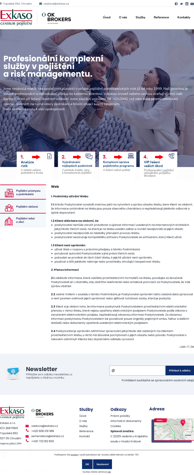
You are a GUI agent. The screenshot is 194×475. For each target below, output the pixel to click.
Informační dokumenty (125, 421)
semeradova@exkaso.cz (47, 436)
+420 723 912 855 (42, 441)
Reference (161, 17)
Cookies (115, 426)
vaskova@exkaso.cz (44, 426)
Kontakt (84, 436)
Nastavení (102, 464)
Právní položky (120, 416)
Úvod (106, 17)
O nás (123, 17)
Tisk (192, 346)
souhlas (74, 455)
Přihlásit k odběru (180, 370)
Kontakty (183, 17)
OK (87, 464)
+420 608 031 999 (42, 431)
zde (109, 472)
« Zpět (182, 346)
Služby (140, 17)
